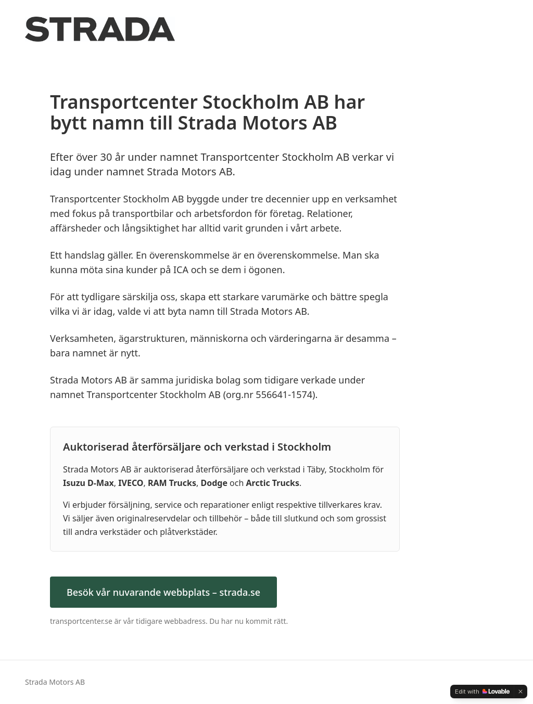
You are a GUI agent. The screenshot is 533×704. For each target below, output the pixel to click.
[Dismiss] (520, 691)
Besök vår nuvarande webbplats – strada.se (163, 592)
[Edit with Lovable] (482, 691)
